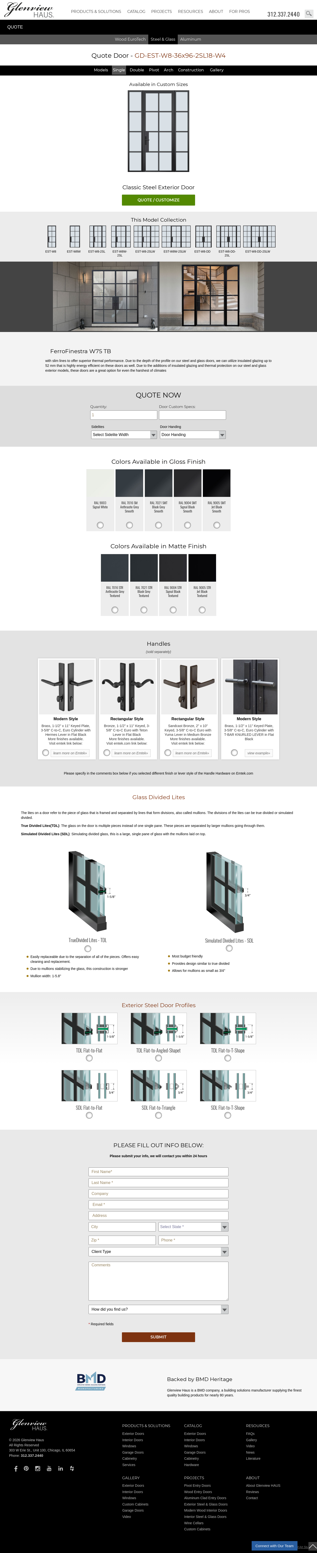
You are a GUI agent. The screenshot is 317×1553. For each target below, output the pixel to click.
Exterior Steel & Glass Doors (206, 1504)
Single (119, 70)
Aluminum (190, 39)
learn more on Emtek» (70, 753)
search (309, 14)
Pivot (154, 70)
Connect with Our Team (275, 1546)
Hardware (191, 1465)
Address (158, 1210)
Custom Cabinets (135, 1504)
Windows (129, 1446)
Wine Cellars (193, 1523)
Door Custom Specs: (177, 406)
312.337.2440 (283, 14)
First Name (158, 1166)
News (250, 1452)
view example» (259, 753)
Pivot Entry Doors (197, 1485)
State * (193, 1221)
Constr (191, 70)
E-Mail (158, 1199)
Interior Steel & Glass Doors (205, 1517)
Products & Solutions (96, 11)
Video (250, 1446)
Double (137, 70)
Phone (193, 1234)
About (216, 11)
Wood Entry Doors (198, 1492)
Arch (168, 70)
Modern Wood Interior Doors (205, 1510)
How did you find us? (158, 1304)
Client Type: (158, 1246)
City (122, 1221)
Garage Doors (133, 1452)
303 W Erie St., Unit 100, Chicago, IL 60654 (42, 1450)
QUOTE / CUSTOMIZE (159, 200)
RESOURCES (190, 11)
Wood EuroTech (130, 39)
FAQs (250, 1434)
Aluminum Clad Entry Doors (205, 1498)
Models (101, 70)
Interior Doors (132, 1440)
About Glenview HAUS (263, 1485)
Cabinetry (129, 1458)
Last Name (158, 1177)
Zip (122, 1234)
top (312, 1546)
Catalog (136, 11)
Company (158, 1188)
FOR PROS (239, 11)
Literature (253, 1458)
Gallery (217, 70)
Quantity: (98, 406)
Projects (161, 11)
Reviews (252, 1492)
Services (128, 1465)
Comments (158, 1260)
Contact (252, 1498)
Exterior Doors (133, 1434)
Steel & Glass (163, 39)
